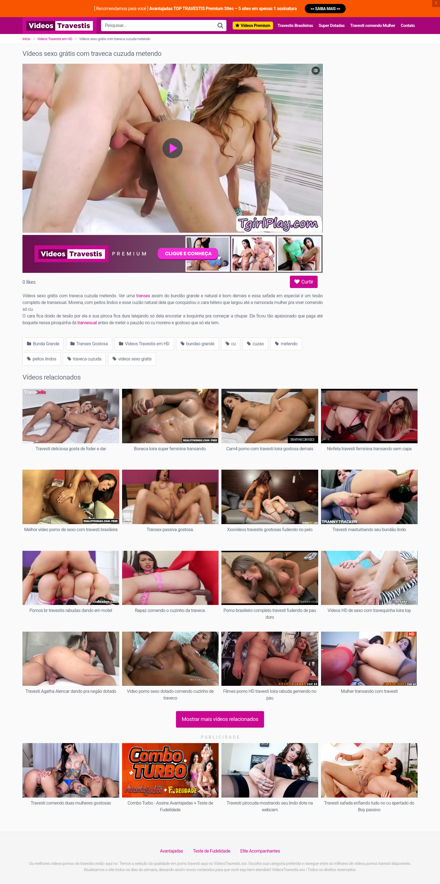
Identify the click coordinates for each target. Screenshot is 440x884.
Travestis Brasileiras (295, 25)
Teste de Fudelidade (211, 851)
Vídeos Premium (255, 25)
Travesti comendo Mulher (372, 25)
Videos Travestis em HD (54, 39)
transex (143, 295)
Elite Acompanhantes (260, 851)
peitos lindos (41, 359)
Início (26, 39)
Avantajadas (171, 851)
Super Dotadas (331, 25)
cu (231, 343)
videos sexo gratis (132, 359)
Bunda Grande (43, 343)
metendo (286, 343)
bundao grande (197, 343)
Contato (408, 25)
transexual (87, 322)
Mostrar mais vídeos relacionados (220, 719)
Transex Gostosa (89, 343)
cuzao (255, 343)
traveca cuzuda (84, 359)
